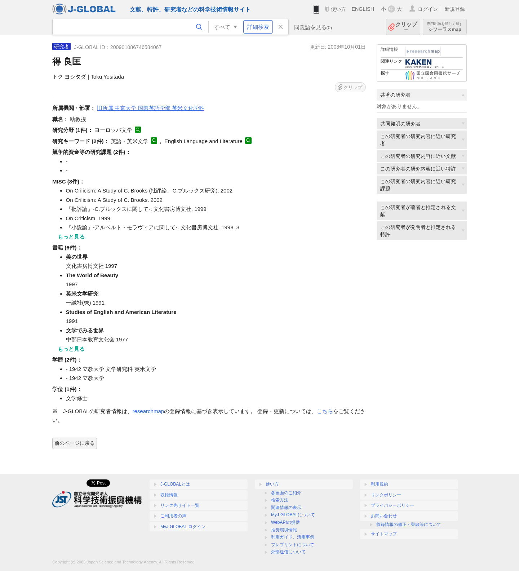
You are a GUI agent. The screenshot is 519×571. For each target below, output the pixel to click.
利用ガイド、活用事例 (292, 537)
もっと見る (71, 237)
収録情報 (169, 494)
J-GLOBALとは (175, 484)
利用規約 (379, 484)
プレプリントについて (292, 544)
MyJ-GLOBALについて (293, 514)
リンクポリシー (386, 494)
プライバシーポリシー (392, 505)
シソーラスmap (445, 27)
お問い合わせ (384, 515)
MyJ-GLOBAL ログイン (182, 526)
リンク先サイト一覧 (179, 505)
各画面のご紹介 (286, 492)
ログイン (428, 9)
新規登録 (455, 9)
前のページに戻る (74, 443)
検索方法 (279, 500)
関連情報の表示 (286, 507)
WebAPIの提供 (285, 522)
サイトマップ (384, 533)
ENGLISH (362, 9)
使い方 (338, 9)
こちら (325, 411)
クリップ (406, 26)
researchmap (148, 411)
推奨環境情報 (284, 529)
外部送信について (288, 551)
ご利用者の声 (173, 515)
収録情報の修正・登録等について (408, 524)
